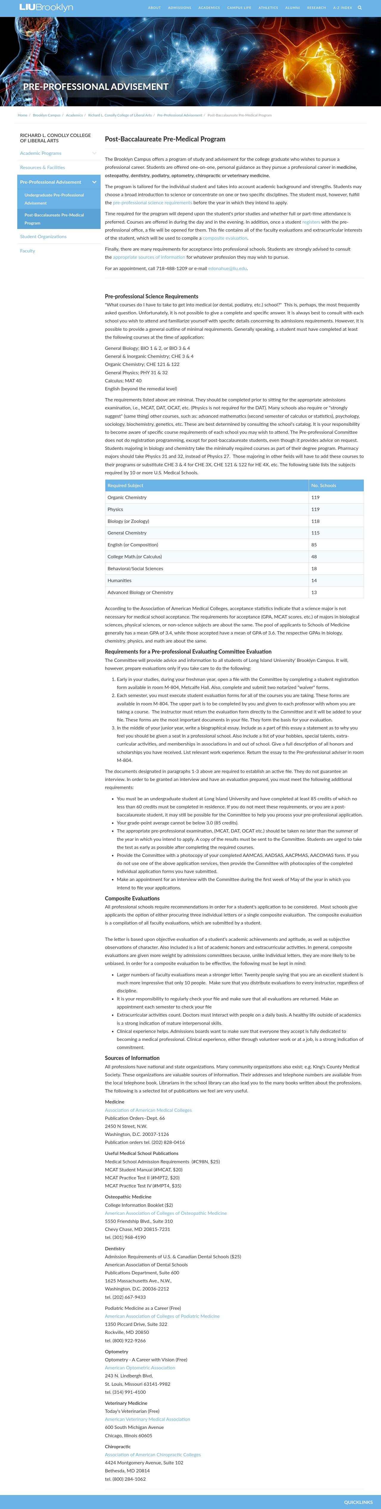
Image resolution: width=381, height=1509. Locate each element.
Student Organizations (43, 236)
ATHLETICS (268, 8)
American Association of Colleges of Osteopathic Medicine (166, 1213)
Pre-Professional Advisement (179, 115)
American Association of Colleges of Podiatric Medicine (162, 1316)
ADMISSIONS (179, 8)
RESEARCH (316, 8)
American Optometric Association (140, 1367)
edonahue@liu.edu (227, 268)
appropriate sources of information (149, 257)
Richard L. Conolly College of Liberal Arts (120, 115)
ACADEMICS (209, 8)
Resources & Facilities (42, 167)
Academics (74, 115)
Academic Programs (40, 153)
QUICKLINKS (358, 1502)
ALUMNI (292, 8)
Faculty (27, 250)
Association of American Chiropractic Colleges (153, 1454)
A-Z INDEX (342, 8)
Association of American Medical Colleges (148, 1110)
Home (22, 115)
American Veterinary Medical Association (147, 1419)
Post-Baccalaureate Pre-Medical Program (54, 218)
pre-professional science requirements (152, 202)
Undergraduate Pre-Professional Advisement (54, 198)
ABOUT (154, 8)
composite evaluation (225, 238)
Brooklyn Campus (47, 115)
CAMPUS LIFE (239, 8)
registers (311, 222)
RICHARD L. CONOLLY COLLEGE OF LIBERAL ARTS (55, 137)
